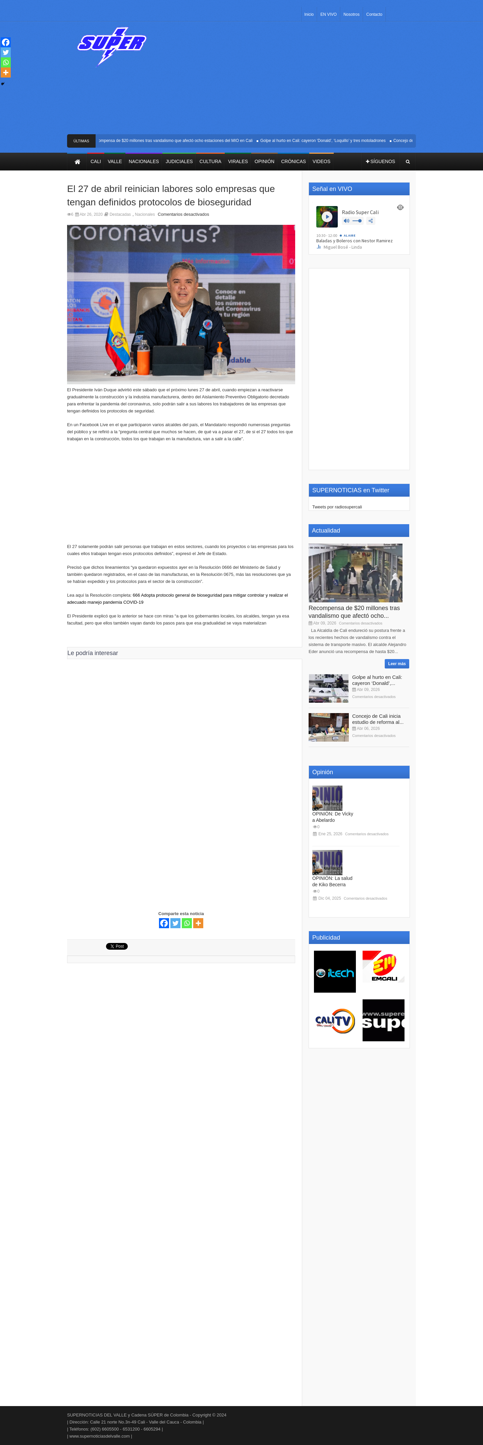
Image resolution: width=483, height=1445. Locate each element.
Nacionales (145, 214)
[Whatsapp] (187, 923)
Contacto (374, 14)
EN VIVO (328, 14)
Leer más (397, 663)
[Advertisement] (291, 81)
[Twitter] (175, 923)
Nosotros (351, 14)
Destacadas (120, 214)
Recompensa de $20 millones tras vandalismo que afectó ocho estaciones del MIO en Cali (175, 140)
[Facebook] (164, 923)
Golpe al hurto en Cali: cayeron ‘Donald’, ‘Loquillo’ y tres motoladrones (326, 140)
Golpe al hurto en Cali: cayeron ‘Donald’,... (377, 680)
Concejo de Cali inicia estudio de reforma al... (378, 719)
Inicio (309, 14)
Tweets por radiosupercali (337, 506)
